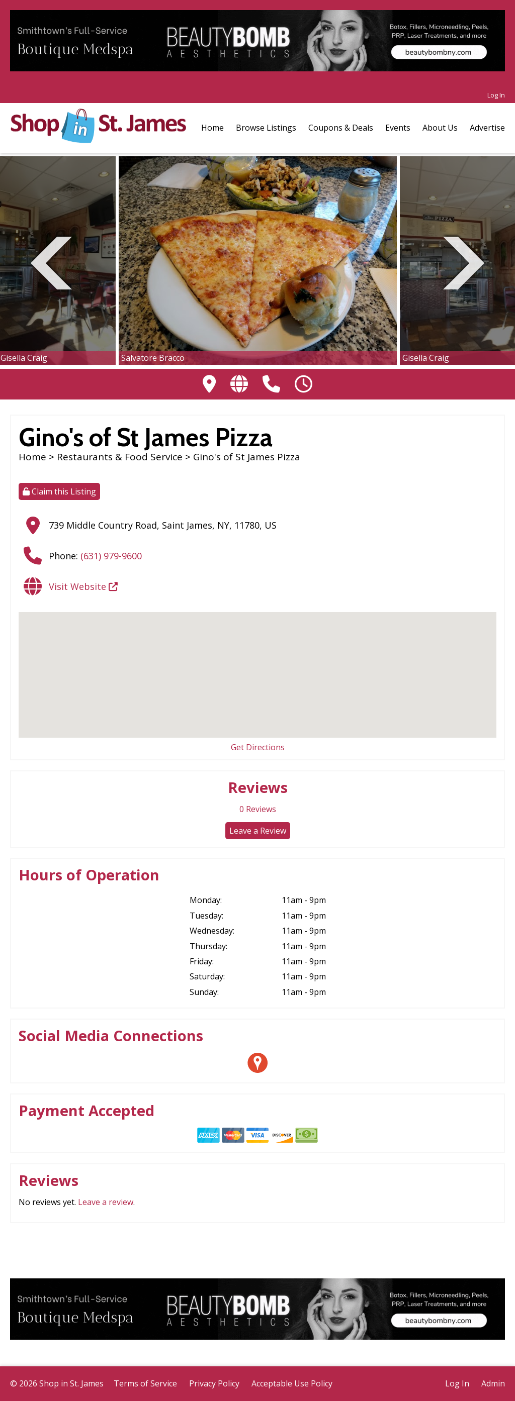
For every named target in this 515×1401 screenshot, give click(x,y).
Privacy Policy (214, 1383)
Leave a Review (257, 830)
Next (463, 261)
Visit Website (83, 586)
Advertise (487, 127)
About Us (440, 127)
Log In (496, 94)
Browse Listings (266, 127)
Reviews (257, 809)
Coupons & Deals (340, 127)
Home (212, 127)
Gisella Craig (24, 357)
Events (397, 127)
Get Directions (258, 747)
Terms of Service (145, 1383)
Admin (493, 1383)
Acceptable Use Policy (291, 1383)
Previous (51, 261)
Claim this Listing (59, 491)
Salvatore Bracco (153, 357)
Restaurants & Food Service (120, 456)
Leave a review (105, 1202)
